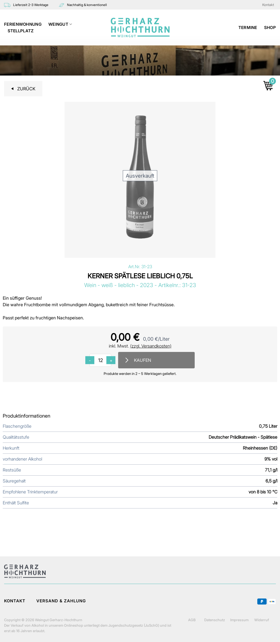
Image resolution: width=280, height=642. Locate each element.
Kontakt (268, 5)
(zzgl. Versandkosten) (150, 346)
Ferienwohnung (23, 24)
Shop (270, 27)
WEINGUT (60, 24)
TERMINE (247, 27)
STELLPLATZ (21, 30)
